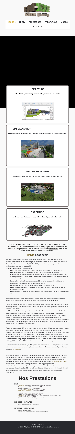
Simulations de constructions (25, 390)
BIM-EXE (41, 424)
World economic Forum (59, 361)
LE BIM (22, 22)
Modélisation (21, 385)
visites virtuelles (28, 389)
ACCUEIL (12, 22)
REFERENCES (35, 22)
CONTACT (37, 26)
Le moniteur (16, 349)
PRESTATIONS (51, 22)
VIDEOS (64, 22)
